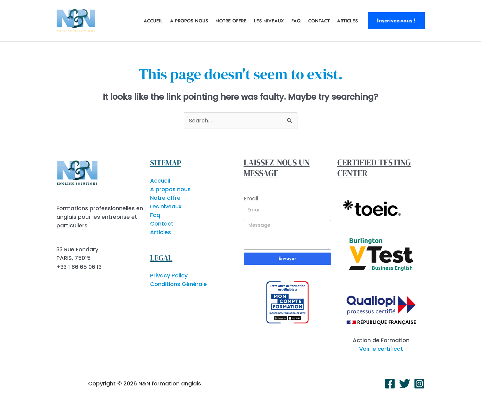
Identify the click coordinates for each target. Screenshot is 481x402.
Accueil (153, 20)
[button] (396, 20)
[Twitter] (404, 383)
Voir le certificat (381, 349)
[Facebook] (389, 383)
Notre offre (230, 20)
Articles (347, 20)
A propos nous (189, 20)
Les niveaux (269, 20)
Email (251, 198)
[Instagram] (419, 383)
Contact (319, 20)
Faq (296, 20)
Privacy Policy (169, 275)
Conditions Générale (178, 284)
